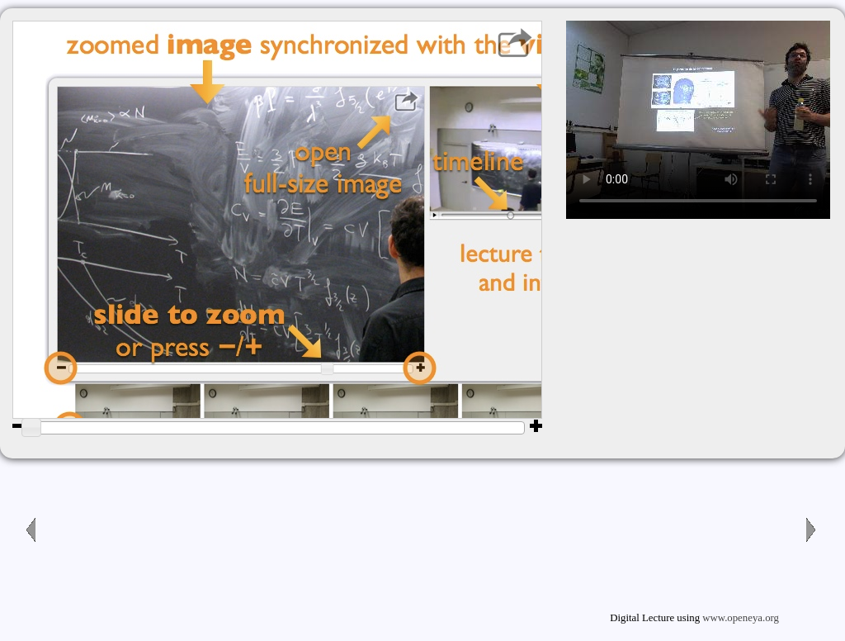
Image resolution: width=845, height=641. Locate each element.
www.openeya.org (740, 618)
